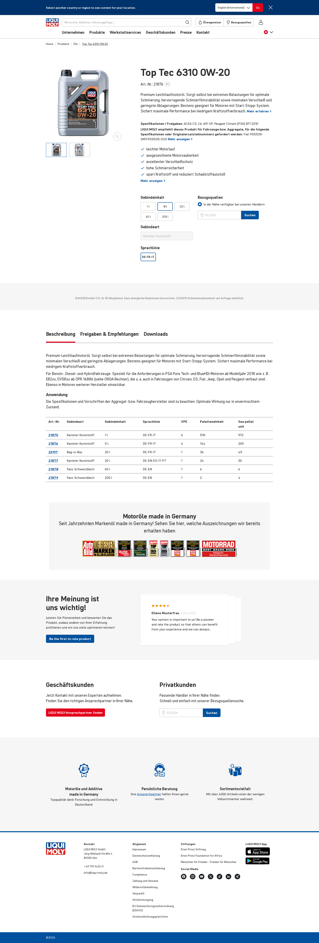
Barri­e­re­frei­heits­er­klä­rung (148, 868)
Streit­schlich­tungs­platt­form (150, 917)
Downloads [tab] (156, 334)
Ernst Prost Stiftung (193, 849)
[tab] (56, 150)
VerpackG (138, 893)
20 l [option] (182, 206)
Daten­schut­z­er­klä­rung (146, 856)
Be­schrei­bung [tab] (60, 334)
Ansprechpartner (149, 794)
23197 (53, 452)
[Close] (270, 7)
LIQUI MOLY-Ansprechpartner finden (75, 712)
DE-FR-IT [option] (148, 257)
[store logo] (58, 27)
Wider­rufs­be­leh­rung (145, 887)
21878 (53, 469)
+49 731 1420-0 (94, 866)
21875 (53, 435)
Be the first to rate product (70, 639)
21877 (53, 460)
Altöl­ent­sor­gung (142, 900)
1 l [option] (148, 206)
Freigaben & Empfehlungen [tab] (109, 334)
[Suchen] (133, 22)
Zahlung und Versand (145, 881)
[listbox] (167, 211)
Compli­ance (139, 874)
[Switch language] (234, 7)
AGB (135, 862)
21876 (53, 443)
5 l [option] (165, 206)
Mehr (259, 111)
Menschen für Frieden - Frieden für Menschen (208, 862)
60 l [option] (148, 217)
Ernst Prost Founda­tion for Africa (201, 856)
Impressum (139, 849)
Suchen (211, 713)
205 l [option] (165, 217)
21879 (53, 477)
